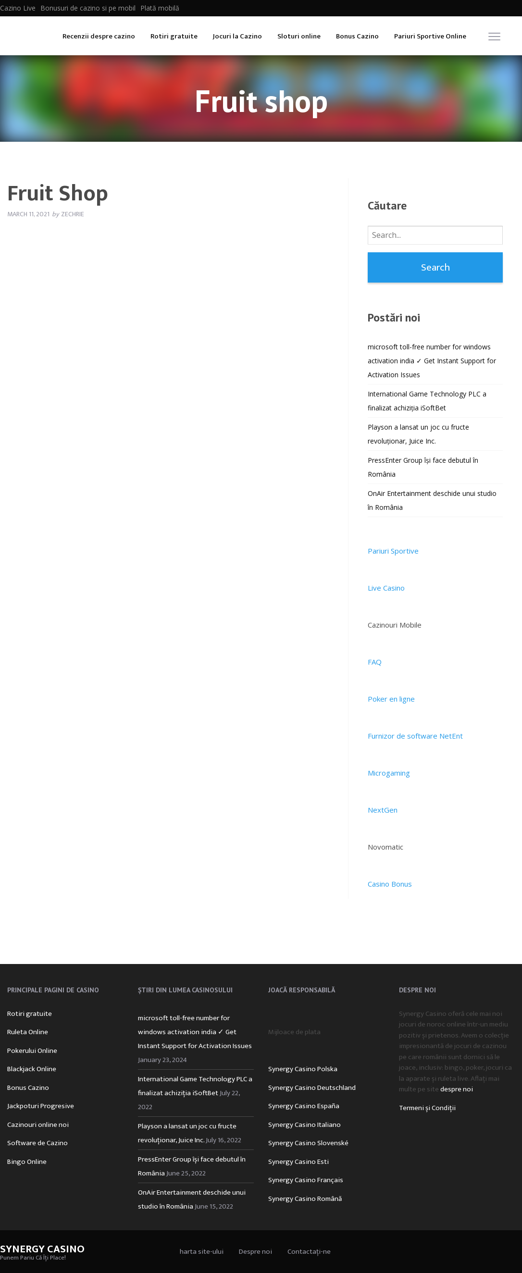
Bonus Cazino (357, 36)
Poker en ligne (391, 699)
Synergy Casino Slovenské (308, 1143)
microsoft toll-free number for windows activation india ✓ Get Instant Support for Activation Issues (432, 360)
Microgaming (389, 773)
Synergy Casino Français (305, 1180)
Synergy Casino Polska (302, 1069)
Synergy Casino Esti (298, 1162)
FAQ (375, 662)
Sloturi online (299, 36)
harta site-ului (202, 1252)
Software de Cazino (37, 1143)
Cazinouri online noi (38, 1125)
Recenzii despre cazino (98, 36)
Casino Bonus (390, 884)
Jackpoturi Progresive (40, 1106)
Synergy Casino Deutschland (312, 1088)
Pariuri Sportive (393, 551)
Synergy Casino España (303, 1106)
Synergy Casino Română (305, 1199)
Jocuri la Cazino (237, 36)
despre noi (456, 1089)
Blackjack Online (31, 1069)
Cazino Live (18, 8)
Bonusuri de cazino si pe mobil (88, 8)
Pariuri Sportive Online (430, 36)
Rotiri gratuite (174, 36)
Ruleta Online (27, 1032)
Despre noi (255, 1252)
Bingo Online (27, 1162)
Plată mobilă (159, 8)
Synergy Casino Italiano (304, 1125)
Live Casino (386, 588)
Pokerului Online (32, 1051)
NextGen (383, 810)
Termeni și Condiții (427, 1108)
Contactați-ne (309, 1252)
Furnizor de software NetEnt (415, 736)
